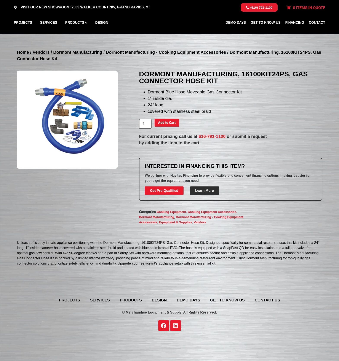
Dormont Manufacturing (77, 73)
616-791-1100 (212, 157)
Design (101, 33)
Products (74, 33)
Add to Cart (167, 143)
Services (48, 33)
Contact (317, 33)
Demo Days (236, 33)
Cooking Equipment (171, 233)
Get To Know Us (265, 33)
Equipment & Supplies (175, 243)
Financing (294, 33)
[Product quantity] (145, 145)
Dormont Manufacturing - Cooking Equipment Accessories (166, 73)
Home (23, 73)
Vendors (41, 73)
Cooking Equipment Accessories (212, 233)
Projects (23, 33)
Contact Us (283, 320)
